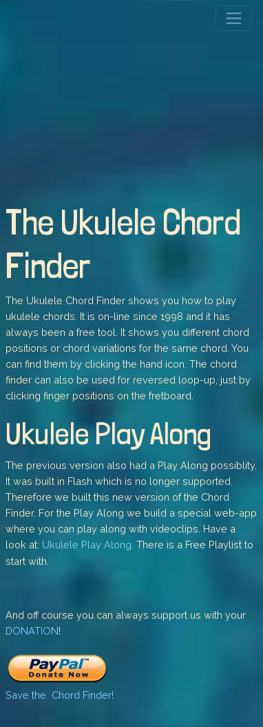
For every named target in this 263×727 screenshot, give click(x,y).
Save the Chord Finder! (60, 695)
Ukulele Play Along (87, 544)
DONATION (32, 631)
